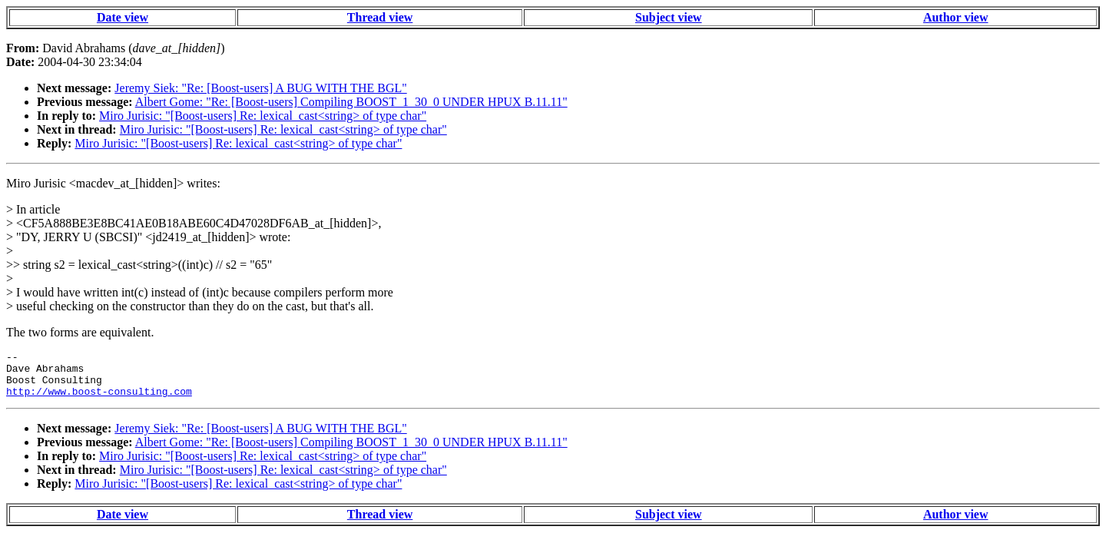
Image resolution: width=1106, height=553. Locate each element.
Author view (955, 17)
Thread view (379, 17)
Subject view (668, 17)
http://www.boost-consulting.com (99, 400)
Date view (122, 17)
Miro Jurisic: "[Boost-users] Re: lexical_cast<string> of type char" (262, 115)
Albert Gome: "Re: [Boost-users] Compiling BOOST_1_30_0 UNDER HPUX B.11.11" (351, 101)
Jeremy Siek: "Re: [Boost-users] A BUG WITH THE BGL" (260, 87)
